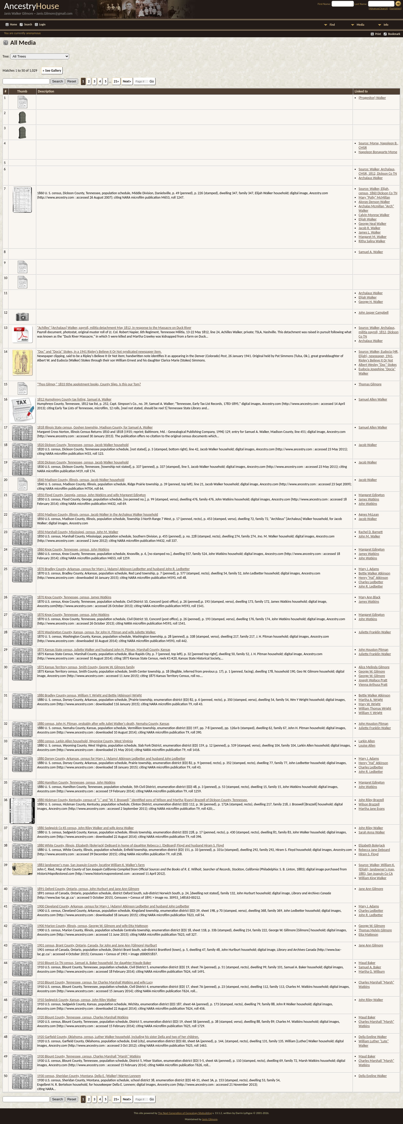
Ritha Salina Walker (372, 241)
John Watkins (368, 503)
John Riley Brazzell (371, 800)
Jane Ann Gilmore (371, 889)
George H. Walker (371, 302)
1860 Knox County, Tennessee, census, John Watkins (73, 549)
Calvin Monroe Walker (374, 215)
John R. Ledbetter (371, 586)
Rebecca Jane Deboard (374, 850)
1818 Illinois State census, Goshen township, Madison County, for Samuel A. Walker (95, 427)
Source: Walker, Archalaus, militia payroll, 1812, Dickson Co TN (378, 332)
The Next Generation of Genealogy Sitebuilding (185, 1113)
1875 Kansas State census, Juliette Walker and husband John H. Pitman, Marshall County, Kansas (103, 649)
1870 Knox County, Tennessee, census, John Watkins (73, 614)
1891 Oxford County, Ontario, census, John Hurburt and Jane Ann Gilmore (88, 889)
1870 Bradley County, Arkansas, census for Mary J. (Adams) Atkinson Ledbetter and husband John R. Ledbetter (113, 569)
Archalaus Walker (371, 178)
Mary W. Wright (369, 704)
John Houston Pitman (373, 649)
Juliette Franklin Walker (375, 632)
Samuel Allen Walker (373, 399)
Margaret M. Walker (373, 237)
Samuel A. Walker (371, 252)
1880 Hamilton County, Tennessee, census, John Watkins (76, 782)
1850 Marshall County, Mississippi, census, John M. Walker (77, 532)
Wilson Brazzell (369, 804)
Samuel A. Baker (370, 967)
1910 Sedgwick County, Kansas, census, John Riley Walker (77, 1000)
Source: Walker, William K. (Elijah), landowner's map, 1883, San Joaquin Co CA (377, 869)
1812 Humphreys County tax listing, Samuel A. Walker (74, 399)
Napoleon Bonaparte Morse (378, 152)
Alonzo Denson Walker (374, 202)
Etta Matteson (368, 934)
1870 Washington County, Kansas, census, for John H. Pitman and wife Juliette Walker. (96, 632)
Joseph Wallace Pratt (373, 680)
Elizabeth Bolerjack (372, 845)
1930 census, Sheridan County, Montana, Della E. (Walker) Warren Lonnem (89, 1076)
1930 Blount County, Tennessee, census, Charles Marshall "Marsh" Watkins (89, 1056)
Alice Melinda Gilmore (374, 667)
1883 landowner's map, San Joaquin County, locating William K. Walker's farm (91, 865)
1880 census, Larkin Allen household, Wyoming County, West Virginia (85, 741)
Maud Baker (367, 963)
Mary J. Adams (369, 569)
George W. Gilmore (372, 671)
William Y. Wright (370, 713)
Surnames (395, 8)
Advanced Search (378, 8)
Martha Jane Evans (371, 808)
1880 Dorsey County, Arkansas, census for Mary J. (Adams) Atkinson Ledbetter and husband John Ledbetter (111, 758)
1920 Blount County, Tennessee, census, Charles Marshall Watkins (83, 1017)
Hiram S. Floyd (368, 854)
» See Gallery (52, 70)
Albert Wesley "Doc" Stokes (378, 365)
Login (42, 24)
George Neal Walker (372, 223)
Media (360, 24)
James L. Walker (370, 232)
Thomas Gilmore (370, 384)
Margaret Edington (371, 495)
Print (378, 34)
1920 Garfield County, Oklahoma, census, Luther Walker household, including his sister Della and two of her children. (118, 1037)
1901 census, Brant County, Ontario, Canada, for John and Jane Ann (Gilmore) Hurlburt (97, 945)
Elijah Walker (368, 219)
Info (386, 24)
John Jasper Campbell (373, 312)
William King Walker (372, 878)
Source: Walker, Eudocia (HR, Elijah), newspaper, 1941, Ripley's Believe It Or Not (378, 356)
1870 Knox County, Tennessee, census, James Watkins (74, 597)
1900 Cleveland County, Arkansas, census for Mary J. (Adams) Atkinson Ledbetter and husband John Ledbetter (113, 906)
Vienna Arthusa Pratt (373, 684)
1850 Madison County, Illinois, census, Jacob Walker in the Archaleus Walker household (97, 514)
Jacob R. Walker (369, 228)
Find (332, 24)
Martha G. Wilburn (372, 971)
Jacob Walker (368, 445)
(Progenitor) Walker (372, 98)
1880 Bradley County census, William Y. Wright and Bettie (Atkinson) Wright (89, 695)
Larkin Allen (367, 741)
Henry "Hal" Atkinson (373, 577)
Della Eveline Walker (373, 1037)
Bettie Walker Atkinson (374, 573)
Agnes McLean (369, 514)
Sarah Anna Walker (372, 832)
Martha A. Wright (371, 700)
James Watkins (369, 499)
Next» (127, 81)
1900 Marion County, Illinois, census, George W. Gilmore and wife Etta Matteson (92, 926)
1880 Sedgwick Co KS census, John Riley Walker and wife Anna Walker (85, 828)
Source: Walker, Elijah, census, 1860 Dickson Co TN (378, 191)
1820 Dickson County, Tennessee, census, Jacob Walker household (83, 445)
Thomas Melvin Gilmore (375, 930)
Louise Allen (367, 745)
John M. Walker (369, 536)
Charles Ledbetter (371, 582)
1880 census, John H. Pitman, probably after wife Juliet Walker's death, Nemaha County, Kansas (103, 723)
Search (28, 24)
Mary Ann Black (369, 597)
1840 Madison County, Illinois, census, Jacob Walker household (80, 480)
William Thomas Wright (375, 708)
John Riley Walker (371, 828)
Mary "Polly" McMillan (374, 197)
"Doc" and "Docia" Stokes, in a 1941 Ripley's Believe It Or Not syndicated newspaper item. (99, 351)
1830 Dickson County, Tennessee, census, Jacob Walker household (83, 462)
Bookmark (394, 34)
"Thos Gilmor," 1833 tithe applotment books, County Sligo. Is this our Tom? (89, 384)
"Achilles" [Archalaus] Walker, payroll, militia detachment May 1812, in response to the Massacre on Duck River (114, 328)
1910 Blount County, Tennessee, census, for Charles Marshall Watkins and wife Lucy (95, 982)
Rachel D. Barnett (371, 532)
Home (13, 24)
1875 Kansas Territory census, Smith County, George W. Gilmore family (86, 667)
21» (116, 81)
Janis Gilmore (209, 1119)
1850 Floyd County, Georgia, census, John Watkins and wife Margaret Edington (91, 495)
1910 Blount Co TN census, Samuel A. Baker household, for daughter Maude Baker (94, 963)
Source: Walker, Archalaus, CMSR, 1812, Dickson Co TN (378, 171)
